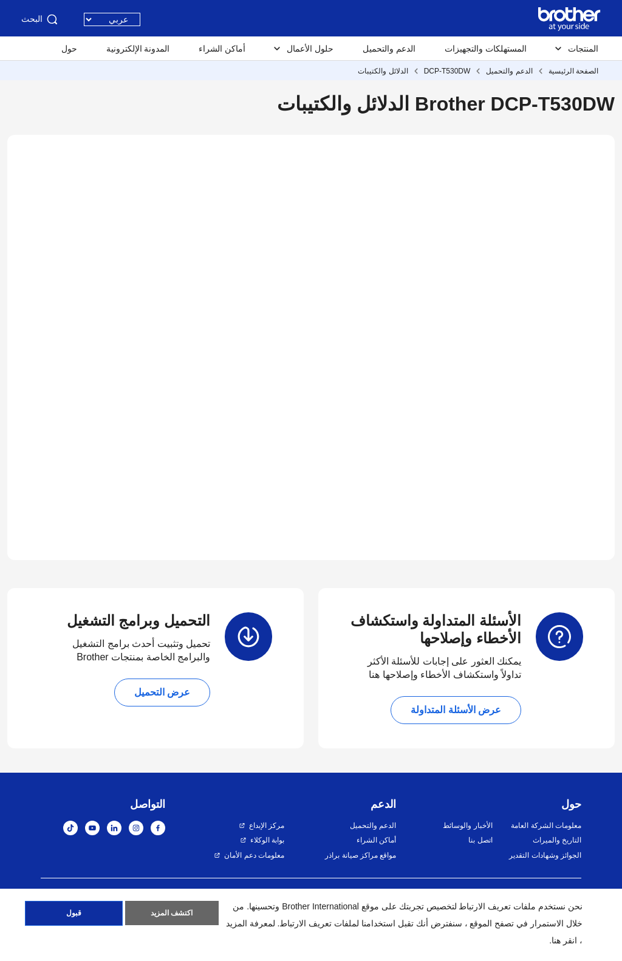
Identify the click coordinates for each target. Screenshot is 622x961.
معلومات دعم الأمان (254, 855)
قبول (73, 914)
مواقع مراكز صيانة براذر (360, 855)
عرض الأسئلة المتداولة (456, 710)
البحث (40, 19)
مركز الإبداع (266, 825)
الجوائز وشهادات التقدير (545, 855)
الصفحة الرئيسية (573, 71)
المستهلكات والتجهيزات (486, 48)
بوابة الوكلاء (267, 840)
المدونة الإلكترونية (138, 48)
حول (69, 48)
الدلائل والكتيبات (383, 71)
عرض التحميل (162, 692)
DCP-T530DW (447, 71)
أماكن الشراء (222, 48)
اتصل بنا (480, 840)
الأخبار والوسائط (467, 825)
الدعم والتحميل (389, 48)
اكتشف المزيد (172, 914)
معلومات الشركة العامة (546, 825)
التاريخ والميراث (557, 840)
